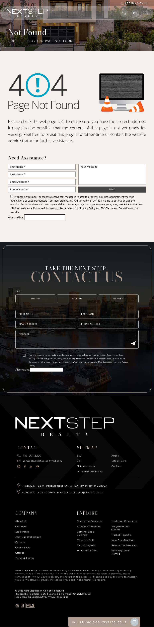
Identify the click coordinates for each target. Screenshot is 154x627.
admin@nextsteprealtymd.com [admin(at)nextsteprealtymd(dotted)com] (42, 460)
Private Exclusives (88, 526)
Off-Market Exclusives (90, 471)
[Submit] (133, 358)
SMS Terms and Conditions (116, 208)
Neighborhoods (86, 466)
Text (105, 622)
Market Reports (121, 534)
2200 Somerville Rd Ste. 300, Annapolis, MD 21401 (70, 492)
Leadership (22, 531)
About (115, 455)
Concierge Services (89, 520)
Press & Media (24, 557)
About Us (21, 520)
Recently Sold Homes (120, 552)
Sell (79, 460)
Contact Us (22, 547)
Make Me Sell (85, 540)
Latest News (118, 460)
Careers (20, 542)
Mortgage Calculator (124, 520)
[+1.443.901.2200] (124, 13)
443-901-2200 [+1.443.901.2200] (32, 455)
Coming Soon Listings (85, 533)
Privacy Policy (87, 208)
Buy (79, 455)
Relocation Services (124, 545)
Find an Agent (86, 545)
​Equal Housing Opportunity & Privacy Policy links (41, 597)
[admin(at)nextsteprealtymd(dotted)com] (135, 13)
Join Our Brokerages (28, 536)
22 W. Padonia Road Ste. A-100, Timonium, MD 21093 (72, 485)
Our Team (21, 526)
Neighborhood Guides (120, 528)
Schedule (119, 622)
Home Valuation (87, 550)
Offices (20, 552)
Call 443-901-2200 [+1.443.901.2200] (86, 622)
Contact (116, 466)
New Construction (123, 540)
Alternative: (16, 217)
